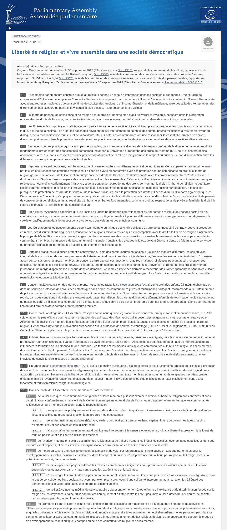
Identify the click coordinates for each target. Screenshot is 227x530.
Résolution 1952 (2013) (135, 284)
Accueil (10, 28)
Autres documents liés (26, 36)
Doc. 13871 (66, 78)
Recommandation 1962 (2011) (69, 365)
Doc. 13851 (125, 70)
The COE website (211, 14)
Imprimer (208, 48)
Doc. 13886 (101, 74)
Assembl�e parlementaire (52, 14)
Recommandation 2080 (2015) (184, 82)
